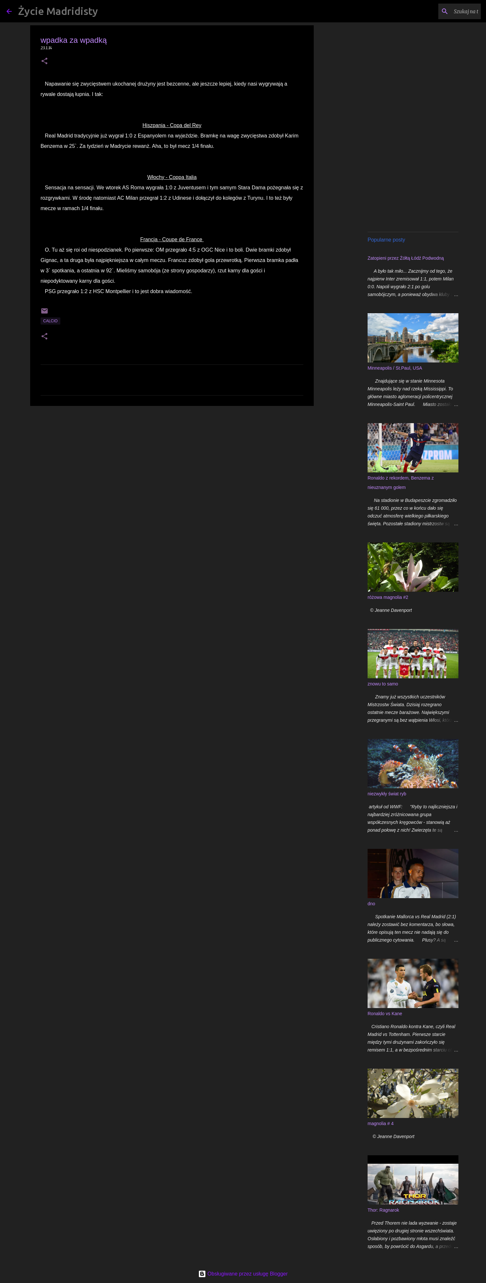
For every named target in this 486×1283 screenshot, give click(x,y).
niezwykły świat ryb (387, 793)
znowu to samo (383, 683)
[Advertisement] (172, 461)
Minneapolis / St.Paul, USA (395, 368)
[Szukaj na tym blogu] (447, 11)
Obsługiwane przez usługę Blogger (243, 1274)
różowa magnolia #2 (388, 597)
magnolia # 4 (381, 1123)
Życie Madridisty (58, 11)
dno (371, 903)
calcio (50, 321)
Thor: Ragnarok (383, 1210)
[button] (44, 61)
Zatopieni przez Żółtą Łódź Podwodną (406, 258)
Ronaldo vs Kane (385, 1013)
